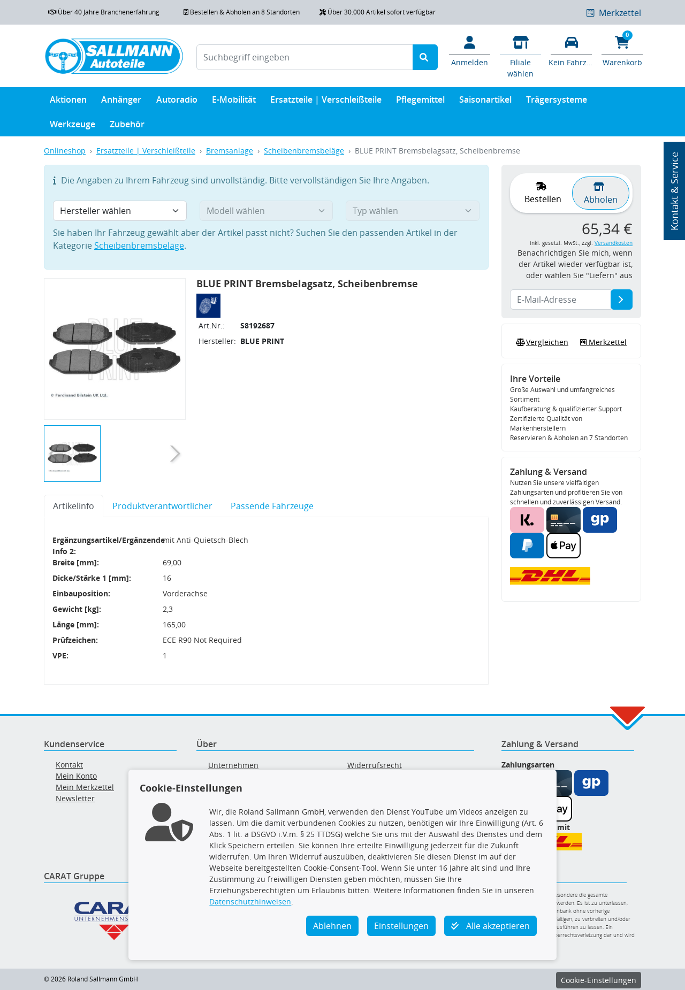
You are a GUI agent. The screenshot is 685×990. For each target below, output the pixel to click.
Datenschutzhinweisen (250, 901)
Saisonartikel (485, 102)
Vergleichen (541, 342)
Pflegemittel (420, 102)
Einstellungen (401, 926)
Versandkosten (614, 243)
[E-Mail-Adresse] (622, 299)
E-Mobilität (234, 102)
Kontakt (69, 764)
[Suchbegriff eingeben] (304, 57)
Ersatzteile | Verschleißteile (326, 102)
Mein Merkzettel (85, 787)
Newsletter (75, 798)
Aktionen (68, 102)
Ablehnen (332, 926)
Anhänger (121, 102)
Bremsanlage (229, 150)
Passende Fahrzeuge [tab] (272, 506)
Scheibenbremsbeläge (304, 150)
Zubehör (127, 126)
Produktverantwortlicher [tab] (162, 506)
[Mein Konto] (469, 50)
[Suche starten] (425, 57)
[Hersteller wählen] (120, 211)
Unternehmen (233, 765)
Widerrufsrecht (374, 765)
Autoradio (176, 102)
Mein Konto (76, 776)
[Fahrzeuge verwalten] (571, 50)
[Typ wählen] (413, 211)
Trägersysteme (556, 102)
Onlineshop (65, 150)
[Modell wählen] (266, 211)
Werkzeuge (72, 126)
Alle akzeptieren (490, 926)
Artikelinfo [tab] (73, 506)
